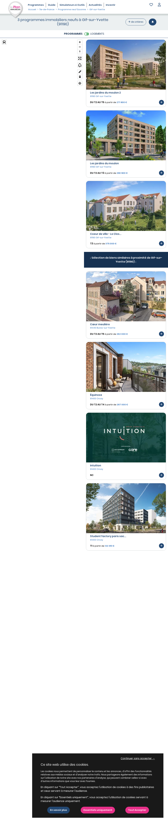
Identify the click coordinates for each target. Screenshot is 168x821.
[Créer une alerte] (152, 22)
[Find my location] (79, 83)
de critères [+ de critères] (135, 21)
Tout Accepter (137, 810)
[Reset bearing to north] (79, 51)
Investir (110, 5)
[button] (159, 5)
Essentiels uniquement (98, 810)
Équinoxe (96, 395)
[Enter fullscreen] (79, 58)
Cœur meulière (100, 324)
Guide (51, 5)
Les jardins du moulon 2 (105, 92)
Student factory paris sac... (108, 536)
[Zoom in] (79, 42)
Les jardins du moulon (104, 163)
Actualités (95, 5)
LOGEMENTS (97, 33)
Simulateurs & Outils (72, 5)
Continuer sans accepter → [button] (138, 758)
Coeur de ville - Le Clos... (105, 234)
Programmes (36, 5)
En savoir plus (58, 810)
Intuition (95, 465)
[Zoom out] (79, 46)
